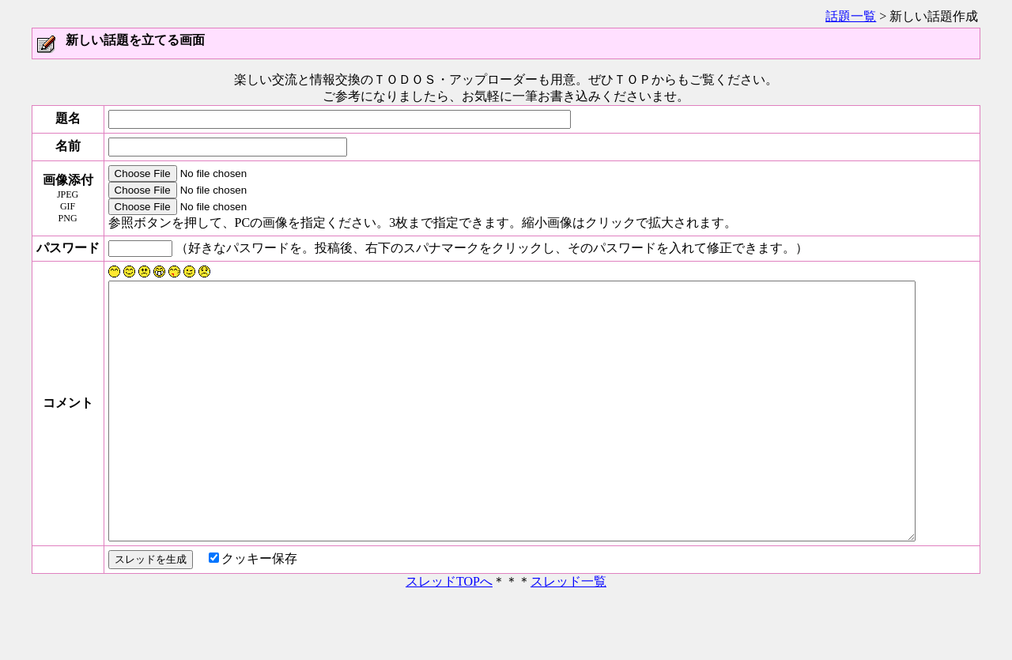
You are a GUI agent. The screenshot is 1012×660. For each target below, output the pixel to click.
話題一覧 (850, 16)
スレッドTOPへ (449, 638)
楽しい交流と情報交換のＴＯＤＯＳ (335, 79)
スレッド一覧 (568, 638)
